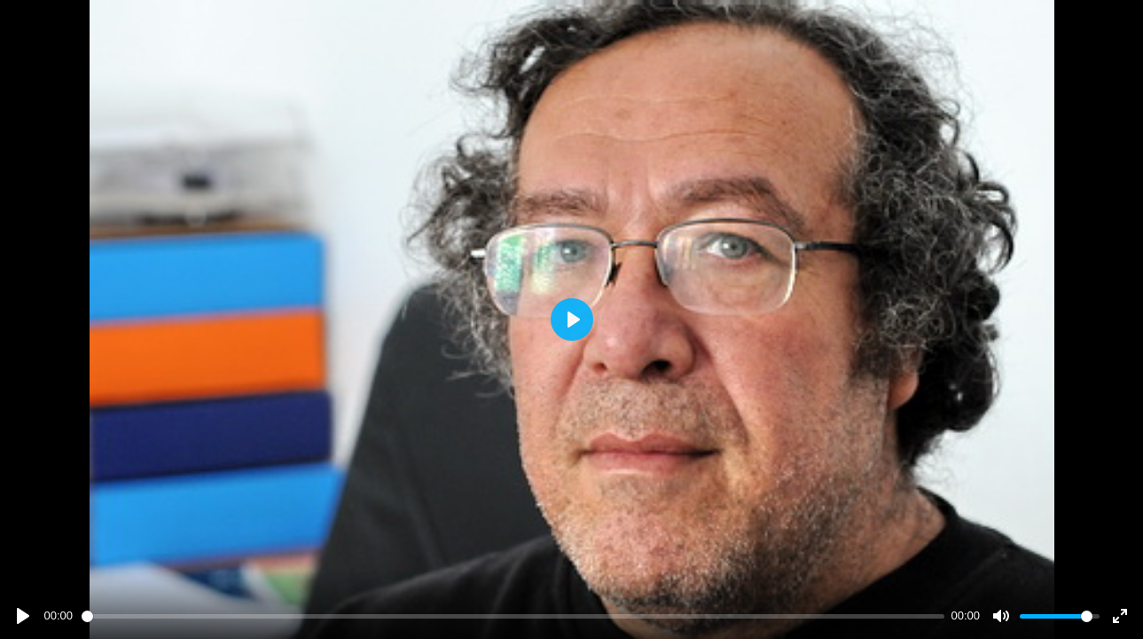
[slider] (513, 616)
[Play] (23, 616)
